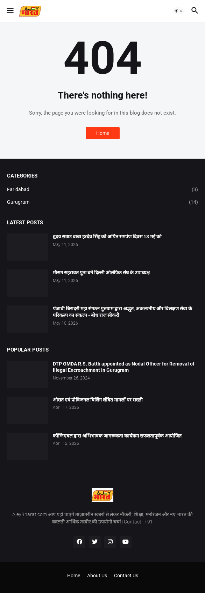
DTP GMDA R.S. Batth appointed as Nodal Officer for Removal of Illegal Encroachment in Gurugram (124, 367)
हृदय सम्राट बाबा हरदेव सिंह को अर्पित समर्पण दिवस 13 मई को (107, 236)
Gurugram (102, 202)
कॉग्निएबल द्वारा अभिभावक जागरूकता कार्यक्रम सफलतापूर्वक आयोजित (117, 436)
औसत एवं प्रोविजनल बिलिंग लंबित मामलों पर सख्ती (98, 400)
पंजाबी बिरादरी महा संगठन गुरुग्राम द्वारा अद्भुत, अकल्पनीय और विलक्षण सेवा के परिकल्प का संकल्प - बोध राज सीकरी (122, 312)
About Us (97, 575)
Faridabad (102, 189)
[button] (9, 11)
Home (102, 133)
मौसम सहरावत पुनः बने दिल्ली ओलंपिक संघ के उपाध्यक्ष (101, 272)
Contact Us (126, 575)
